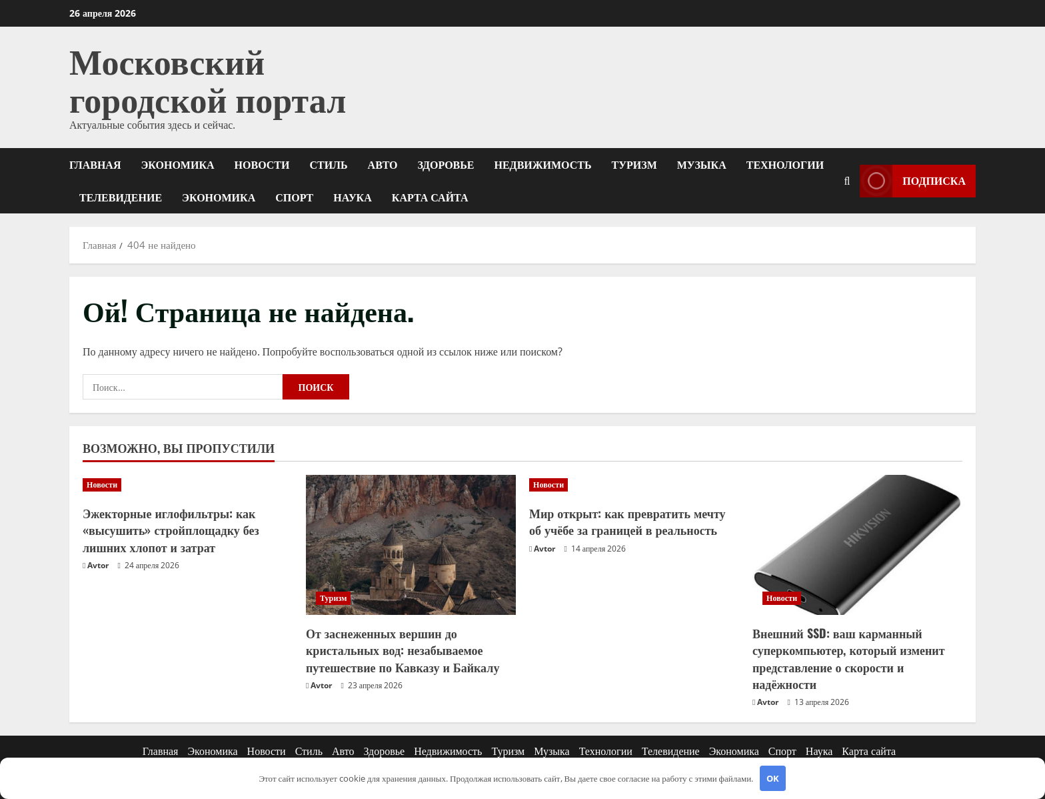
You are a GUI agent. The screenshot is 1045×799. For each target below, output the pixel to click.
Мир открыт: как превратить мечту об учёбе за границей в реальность (627, 521)
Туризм (634, 164)
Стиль (328, 164)
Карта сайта (430, 197)
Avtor (98, 565)
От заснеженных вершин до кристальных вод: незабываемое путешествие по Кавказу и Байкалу (402, 649)
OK (772, 778)
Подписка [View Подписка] (913, 180)
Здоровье (446, 164)
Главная (95, 164)
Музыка (701, 164)
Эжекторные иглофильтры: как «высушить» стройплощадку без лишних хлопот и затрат (171, 529)
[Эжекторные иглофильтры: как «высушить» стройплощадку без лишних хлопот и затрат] (188, 485)
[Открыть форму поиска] (847, 180)
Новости (262, 164)
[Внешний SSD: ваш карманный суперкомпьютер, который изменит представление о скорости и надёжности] (857, 545)
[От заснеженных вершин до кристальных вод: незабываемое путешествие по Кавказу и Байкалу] (411, 545)
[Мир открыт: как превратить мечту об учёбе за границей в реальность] (634, 485)
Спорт (294, 197)
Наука (352, 197)
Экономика (177, 164)
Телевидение (120, 197)
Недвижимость (543, 164)
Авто (383, 164)
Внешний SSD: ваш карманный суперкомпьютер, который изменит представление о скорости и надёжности (848, 658)
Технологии (785, 164)
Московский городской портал (207, 78)
